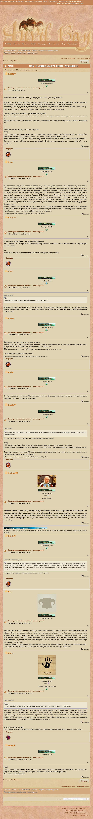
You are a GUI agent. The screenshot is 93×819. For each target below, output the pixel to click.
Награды (9, 149)
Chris (10, 653)
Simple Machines (83, 808)
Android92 (13, 473)
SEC (10, 592)
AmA (10, 162)
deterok (11, 745)
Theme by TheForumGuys (80, 815)
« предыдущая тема (68, 58)
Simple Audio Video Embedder (74, 810)
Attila (10, 372)
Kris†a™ (12, 74)
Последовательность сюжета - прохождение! (26, 88)
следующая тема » (83, 58)
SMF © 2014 (73, 808)
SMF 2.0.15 (64, 808)
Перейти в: (60, 799)
